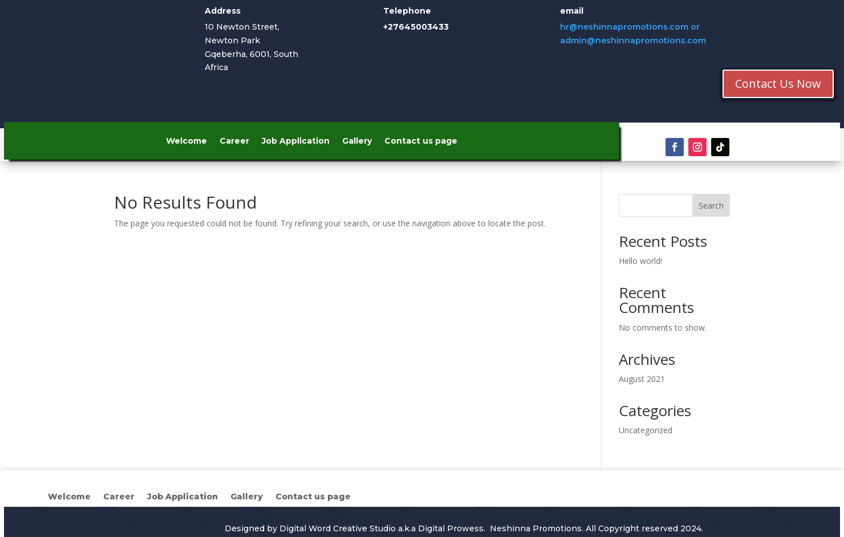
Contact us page (420, 141)
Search (711, 205)
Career (234, 141)
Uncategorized (645, 430)
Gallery (357, 141)
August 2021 (642, 378)
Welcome (186, 141)
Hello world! (640, 260)
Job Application (296, 141)
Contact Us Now (778, 83)
